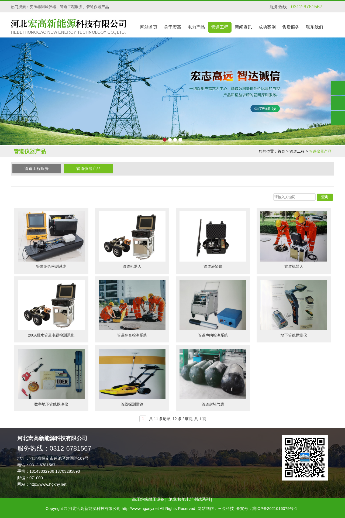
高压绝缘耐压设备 (148, 499)
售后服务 (290, 27)
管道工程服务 (37, 168)
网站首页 (148, 27)
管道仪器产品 (88, 168)
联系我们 (314, 27)
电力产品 (196, 27)
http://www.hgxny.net (47, 484)
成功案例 (267, 27)
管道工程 (219, 27)
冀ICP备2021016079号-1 (274, 508)
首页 (281, 151)
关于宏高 (172, 27)
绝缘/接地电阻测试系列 (189, 499)
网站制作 (206, 508)
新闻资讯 (243, 27)
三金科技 (226, 508)
